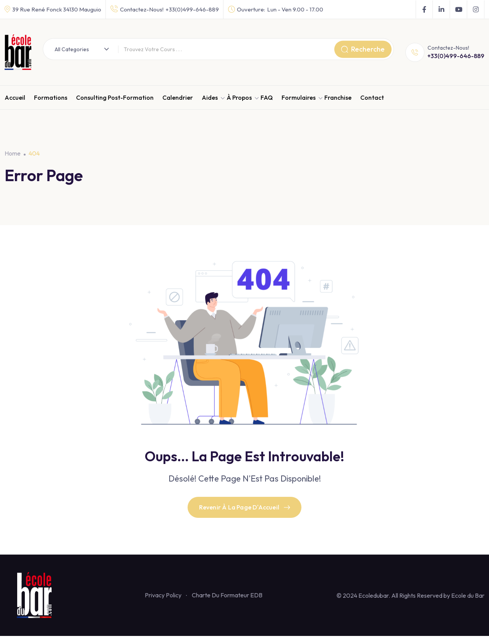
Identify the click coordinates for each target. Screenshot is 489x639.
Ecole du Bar (467, 598)
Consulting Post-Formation (115, 97)
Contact (372, 97)
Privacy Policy (163, 598)
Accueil (15, 97)
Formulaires (299, 97)
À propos (239, 97)
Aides (210, 97)
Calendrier (177, 97)
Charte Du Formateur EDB (227, 598)
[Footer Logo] (37, 598)
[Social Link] (424, 9)
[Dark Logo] (18, 52)
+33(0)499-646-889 (192, 9)
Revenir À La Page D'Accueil (244, 509)
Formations (50, 97)
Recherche (363, 49)
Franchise (337, 97)
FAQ (267, 97)
